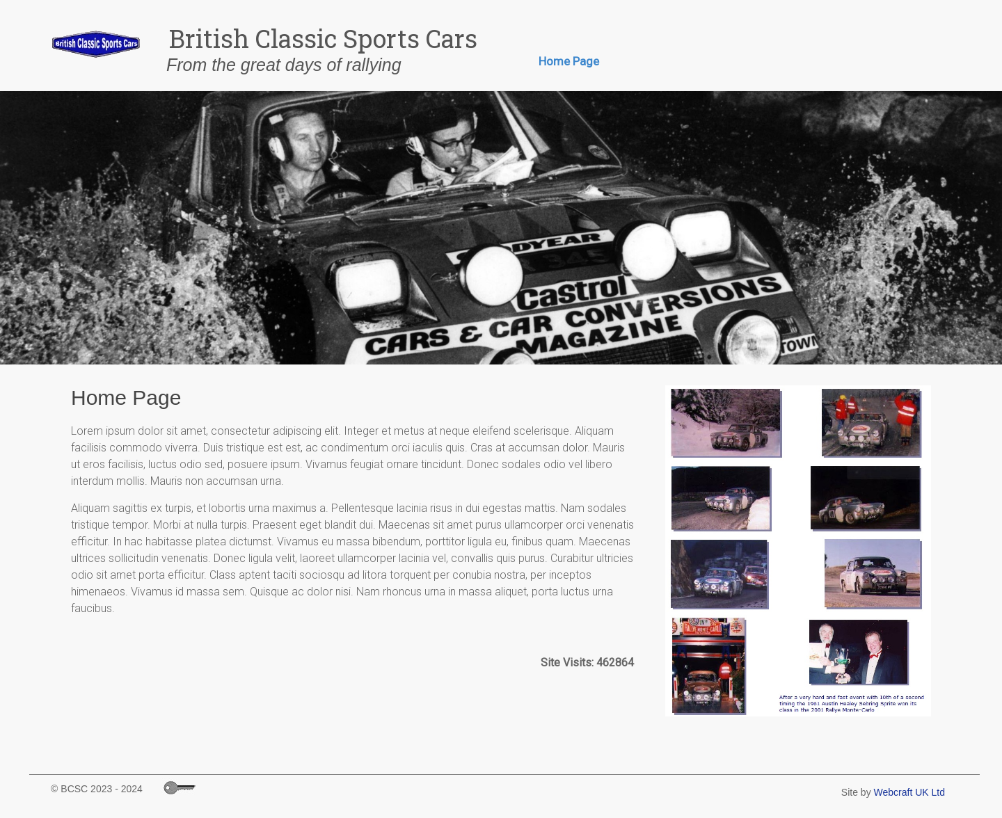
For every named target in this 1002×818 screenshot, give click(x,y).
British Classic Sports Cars (317, 38)
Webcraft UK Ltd (909, 792)
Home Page (569, 61)
